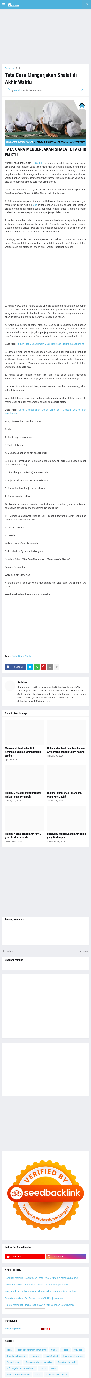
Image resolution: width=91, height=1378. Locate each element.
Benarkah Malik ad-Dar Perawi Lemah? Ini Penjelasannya (34, 1298)
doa (35, 205)
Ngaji (21, 656)
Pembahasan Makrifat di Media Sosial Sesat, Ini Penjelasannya (37, 1284)
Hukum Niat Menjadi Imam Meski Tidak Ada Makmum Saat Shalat (50, 344)
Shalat (38, 163)
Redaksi (22, 682)
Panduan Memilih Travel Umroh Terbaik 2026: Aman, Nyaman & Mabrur (41, 1278)
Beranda (9, 68)
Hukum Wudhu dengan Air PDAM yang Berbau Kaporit (23, 835)
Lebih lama (82, 951)
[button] (4, 4)
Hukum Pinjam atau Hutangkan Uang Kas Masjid (64, 794)
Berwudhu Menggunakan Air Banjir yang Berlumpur (66, 835)
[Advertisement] (45, 36)
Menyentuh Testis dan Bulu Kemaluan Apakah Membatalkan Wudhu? (23, 751)
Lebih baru (8, 951)
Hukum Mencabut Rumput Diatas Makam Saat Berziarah (23, 794)
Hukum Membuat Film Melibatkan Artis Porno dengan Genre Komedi (66, 750)
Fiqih (18, 68)
